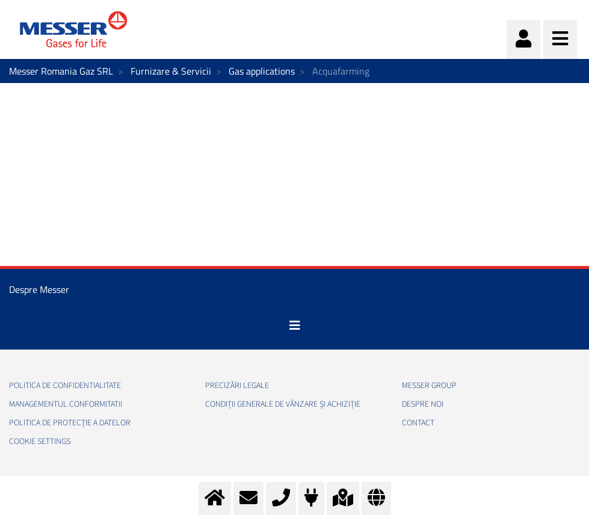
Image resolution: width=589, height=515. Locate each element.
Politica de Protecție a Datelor (70, 423)
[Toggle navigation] (295, 325)
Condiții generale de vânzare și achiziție (282, 404)
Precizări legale (237, 386)
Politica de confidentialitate (65, 386)
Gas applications (262, 71)
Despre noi (422, 404)
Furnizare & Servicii (171, 71)
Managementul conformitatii (65, 404)
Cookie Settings (39, 442)
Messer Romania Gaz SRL (61, 71)
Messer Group (429, 386)
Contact (418, 423)
